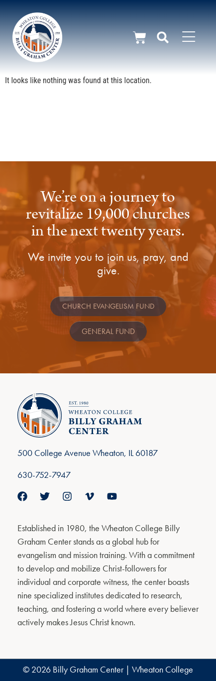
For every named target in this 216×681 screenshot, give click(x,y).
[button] (162, 37)
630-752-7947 (44, 474)
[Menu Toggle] (188, 37)
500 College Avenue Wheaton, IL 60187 (87, 452)
